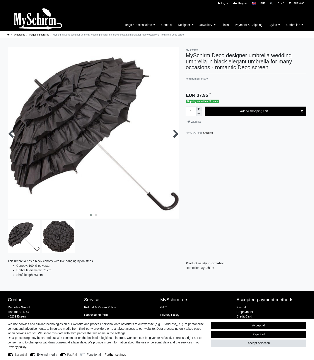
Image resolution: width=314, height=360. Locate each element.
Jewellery (206, 25)
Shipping (208, 132)
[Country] (252, 3)
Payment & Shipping (249, 25)
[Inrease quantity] (198, 109)
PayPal (72, 354)
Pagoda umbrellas (39, 34)
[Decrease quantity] (198, 113)
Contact (166, 25)
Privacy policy (17, 347)
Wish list (194, 121)
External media (47, 354)
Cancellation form (96, 315)
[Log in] (221, 3)
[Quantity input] (191, 111)
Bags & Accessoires (138, 25)
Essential (21, 354)
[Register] (239, 3)
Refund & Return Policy (100, 307)
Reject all (259, 334)
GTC (163, 307)
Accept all (258, 325)
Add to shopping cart (271, 111)
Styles (273, 25)
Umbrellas (293, 25)
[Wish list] (280, 3)
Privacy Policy (169, 315)
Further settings (115, 354)
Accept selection (259, 343)
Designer (184, 25)
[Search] (271, 3)
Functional (94, 354)
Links (225, 25)
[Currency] (262, 3)
